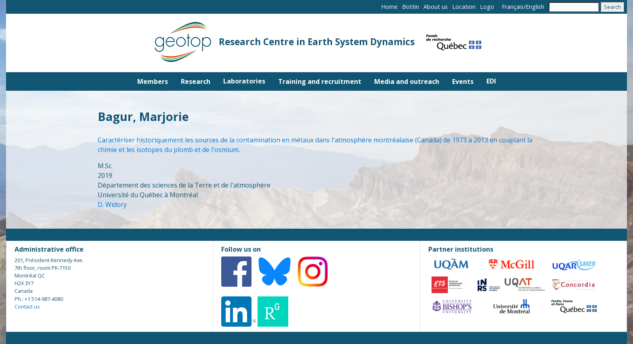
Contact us (27, 306)
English (535, 6)
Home (389, 6)
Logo (487, 6)
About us (435, 6)
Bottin (410, 6)
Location (464, 6)
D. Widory (112, 204)
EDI (491, 81)
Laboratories (244, 81)
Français (513, 6)
